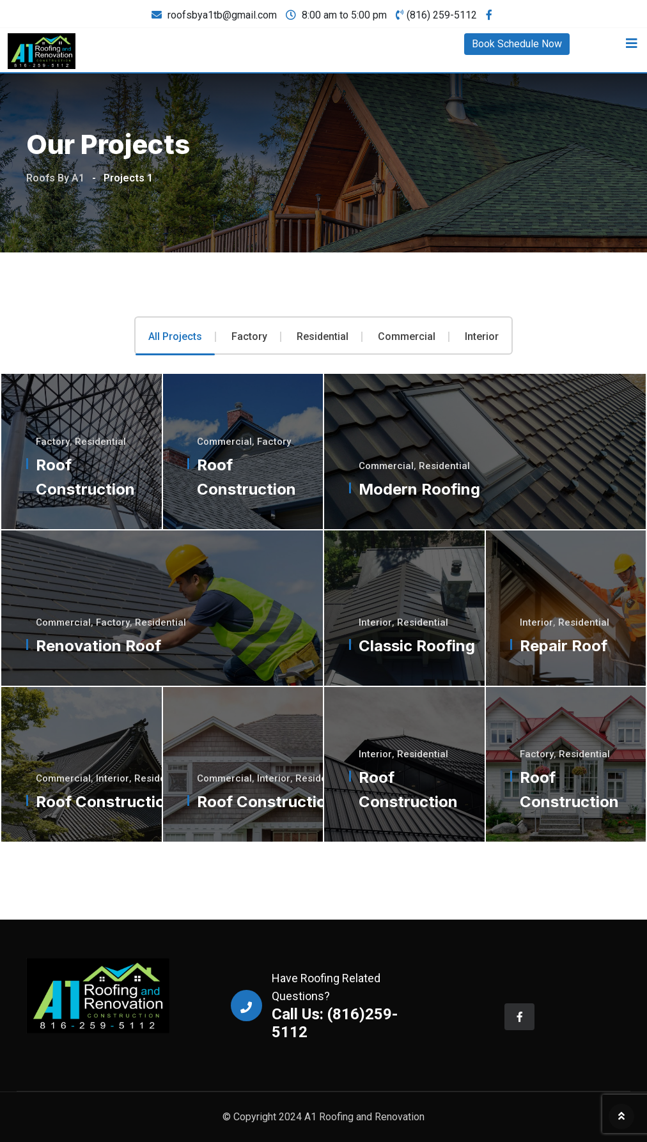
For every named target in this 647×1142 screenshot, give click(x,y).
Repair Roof (564, 646)
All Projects (175, 337)
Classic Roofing (417, 646)
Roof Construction (105, 801)
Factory (249, 337)
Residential (322, 337)
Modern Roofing (419, 489)
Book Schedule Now (517, 44)
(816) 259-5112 (442, 15)
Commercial (406, 337)
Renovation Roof (98, 646)
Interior (482, 337)
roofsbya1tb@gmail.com (222, 15)
